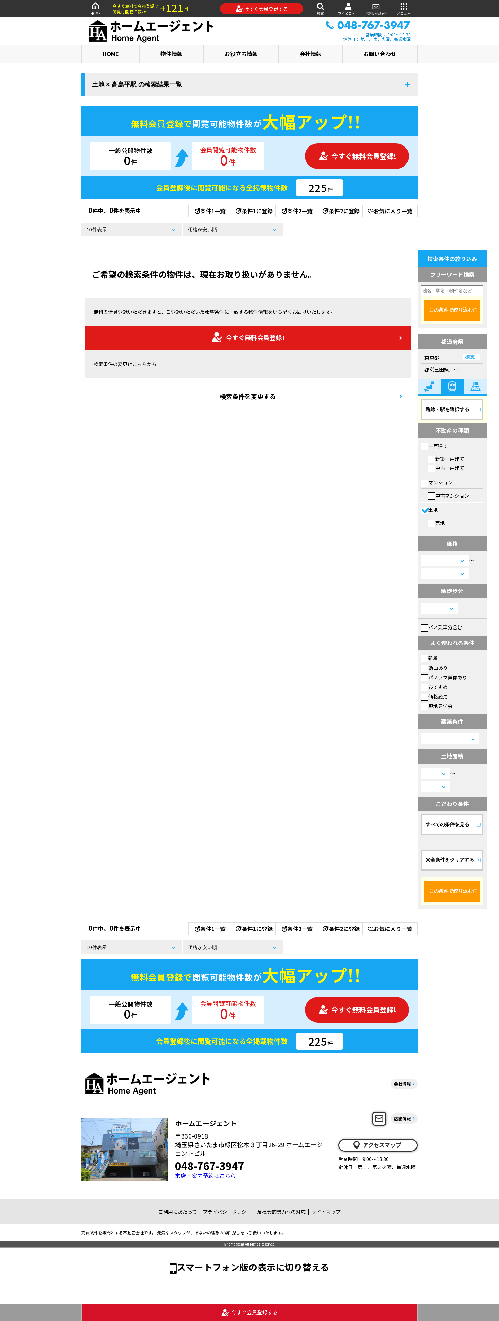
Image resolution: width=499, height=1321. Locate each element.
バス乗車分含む (441, 627)
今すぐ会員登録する (262, 8)
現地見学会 (437, 706)
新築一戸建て (446, 458)
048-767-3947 (209, 1165)
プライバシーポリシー (227, 1211)
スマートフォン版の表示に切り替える (253, 1266)
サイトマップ (326, 1211)
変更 (470, 357)
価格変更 (434, 696)
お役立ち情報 (241, 54)
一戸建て (434, 446)
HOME (95, 8)
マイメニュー (348, 9)
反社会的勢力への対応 (281, 1211)
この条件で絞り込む (451, 310)
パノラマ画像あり (444, 677)
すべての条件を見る (447, 824)
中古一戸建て (446, 467)
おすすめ (434, 686)
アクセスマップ (376, 1145)
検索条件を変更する (248, 396)
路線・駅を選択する (447, 409)
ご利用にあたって (177, 1211)
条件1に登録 (254, 211)
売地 (436, 522)
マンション (437, 482)
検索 (320, 8)
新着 (429, 657)
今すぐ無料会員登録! (357, 156)
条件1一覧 (210, 211)
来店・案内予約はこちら (205, 1176)
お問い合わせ (376, 8)
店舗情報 (402, 1118)
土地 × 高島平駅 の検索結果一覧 (137, 84)
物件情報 (171, 54)
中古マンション (448, 495)
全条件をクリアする (450, 860)
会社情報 (310, 54)
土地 (429, 509)
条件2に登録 (341, 211)
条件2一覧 (297, 211)
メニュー (404, 8)
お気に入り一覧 (390, 211)
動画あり (434, 667)
